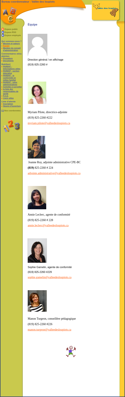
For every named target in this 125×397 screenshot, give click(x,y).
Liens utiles (8, 98)
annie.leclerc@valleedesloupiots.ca (48, 225)
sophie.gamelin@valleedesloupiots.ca (50, 277)
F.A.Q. (6, 96)
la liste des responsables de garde (10, 91)
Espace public (11, 29)
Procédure (8, 58)
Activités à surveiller (12, 87)
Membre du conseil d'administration (12, 49)
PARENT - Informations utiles (11, 67)
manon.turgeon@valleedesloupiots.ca (49, 329)
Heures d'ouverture (12, 106)
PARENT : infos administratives (10, 83)
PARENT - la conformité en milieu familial (9, 77)
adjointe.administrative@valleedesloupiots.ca (54, 173)
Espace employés (13, 35)
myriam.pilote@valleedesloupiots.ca (49, 123)
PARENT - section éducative (11, 72)
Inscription (8, 104)
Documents (8, 61)
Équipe (6, 46)
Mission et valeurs (11, 43)
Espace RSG (10, 32)
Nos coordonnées (12, 111)
